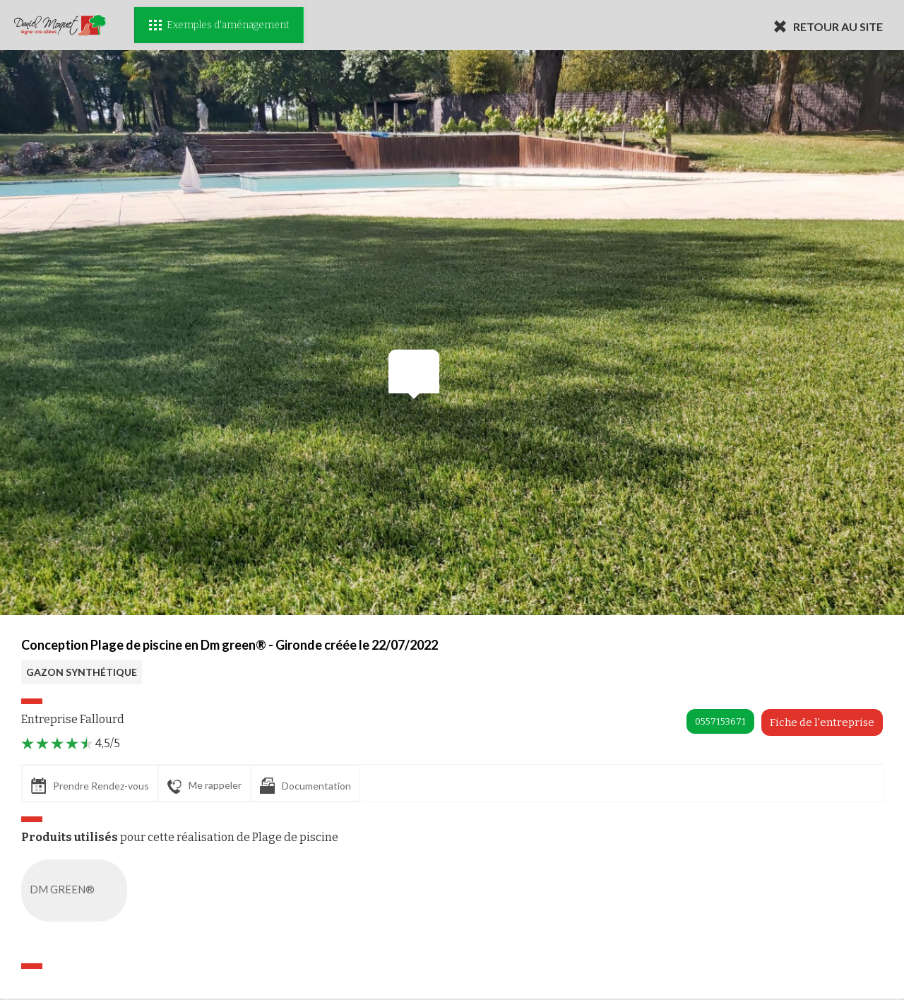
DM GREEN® (77, 890)
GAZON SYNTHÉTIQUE (81, 672)
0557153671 (720, 721)
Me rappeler (204, 786)
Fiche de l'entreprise (822, 722)
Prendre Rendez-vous (90, 786)
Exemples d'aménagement (219, 25)
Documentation (305, 786)
